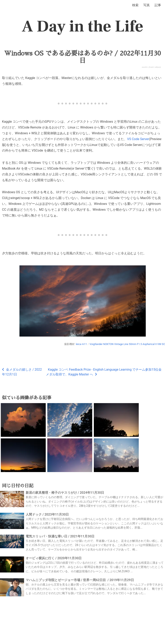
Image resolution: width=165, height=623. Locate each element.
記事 (158, 5)
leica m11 (81, 344)
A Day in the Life (82, 26)
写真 (146, 5)
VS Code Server (138, 139)
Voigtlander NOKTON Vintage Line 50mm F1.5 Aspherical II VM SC (127, 344)
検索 (135, 5)
